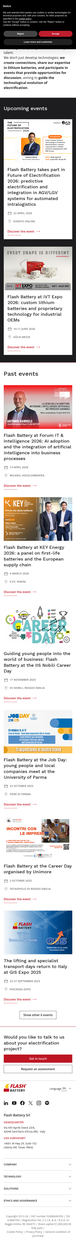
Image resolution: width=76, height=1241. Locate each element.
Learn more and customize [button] (38, 42)
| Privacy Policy (33, 1232)
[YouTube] (14, 1103)
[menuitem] (6, 1103)
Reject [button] (20, 34)
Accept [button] (55, 34)
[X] (30, 1103)
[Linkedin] (6, 1103)
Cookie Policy (15, 1232)
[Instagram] (39, 1103)
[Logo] (15, 1088)
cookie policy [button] (24, 18)
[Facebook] (22, 1103)
